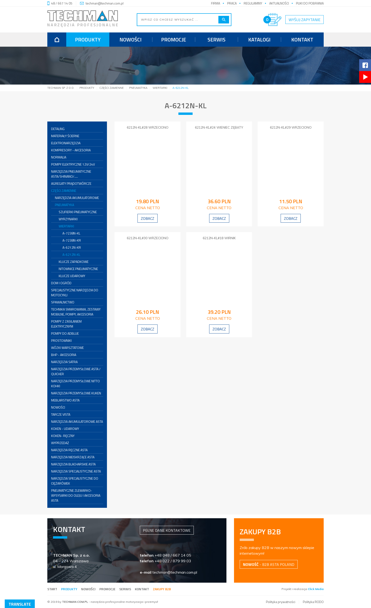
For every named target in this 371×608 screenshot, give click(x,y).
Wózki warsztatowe (67, 347)
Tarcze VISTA (60, 414)
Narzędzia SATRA (64, 361)
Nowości (130, 40)
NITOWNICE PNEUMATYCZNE (78, 268)
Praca (232, 3)
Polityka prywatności (280, 601)
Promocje (173, 40)
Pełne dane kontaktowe (166, 530)
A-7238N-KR (71, 240)
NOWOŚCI (58, 407)
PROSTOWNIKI (61, 340)
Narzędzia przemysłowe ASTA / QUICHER (76, 371)
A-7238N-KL (71, 233)
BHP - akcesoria (63, 354)
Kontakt (302, 40)
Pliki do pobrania (310, 3)
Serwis (216, 40)
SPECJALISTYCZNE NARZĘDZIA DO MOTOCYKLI (74, 292)
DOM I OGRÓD (61, 282)
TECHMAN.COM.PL (75, 601)
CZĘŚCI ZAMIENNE (63, 190)
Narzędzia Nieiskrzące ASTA (72, 457)
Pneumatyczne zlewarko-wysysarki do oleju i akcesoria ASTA (75, 495)
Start (52, 588)
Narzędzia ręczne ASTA (69, 449)
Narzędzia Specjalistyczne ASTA (76, 471)
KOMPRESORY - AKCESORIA (71, 150)
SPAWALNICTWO (62, 302)
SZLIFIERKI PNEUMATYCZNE (78, 211)
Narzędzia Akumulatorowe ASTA (77, 421)
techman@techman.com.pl (105, 3)
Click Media (316, 589)
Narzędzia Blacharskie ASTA (73, 464)
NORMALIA (58, 157)
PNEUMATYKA (64, 204)
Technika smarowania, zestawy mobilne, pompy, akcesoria (76, 312)
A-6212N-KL (71, 254)
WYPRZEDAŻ (60, 442)
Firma (215, 3)
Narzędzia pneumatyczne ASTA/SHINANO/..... (71, 174)
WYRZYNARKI (68, 218)
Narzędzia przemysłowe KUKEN (76, 393)
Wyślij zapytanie (304, 20)
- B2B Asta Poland (268, 564)
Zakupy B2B (162, 588)
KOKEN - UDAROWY (65, 428)
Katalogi (259, 40)
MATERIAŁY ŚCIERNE (65, 135)
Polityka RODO (313, 601)
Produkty (88, 40)
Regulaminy (253, 3)
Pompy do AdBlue (65, 333)
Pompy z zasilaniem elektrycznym (66, 324)
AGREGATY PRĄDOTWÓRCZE (71, 183)
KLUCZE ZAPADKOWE (73, 261)
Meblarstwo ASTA (65, 400)
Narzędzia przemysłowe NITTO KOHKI (75, 383)
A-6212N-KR (71, 247)
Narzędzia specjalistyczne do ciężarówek (74, 481)
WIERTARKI (66, 226)
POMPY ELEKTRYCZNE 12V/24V (73, 164)
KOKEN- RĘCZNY (63, 435)
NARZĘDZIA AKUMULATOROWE (77, 197)
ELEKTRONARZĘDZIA (65, 142)
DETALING (58, 128)
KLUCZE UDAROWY (72, 275)
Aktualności (279, 3)
